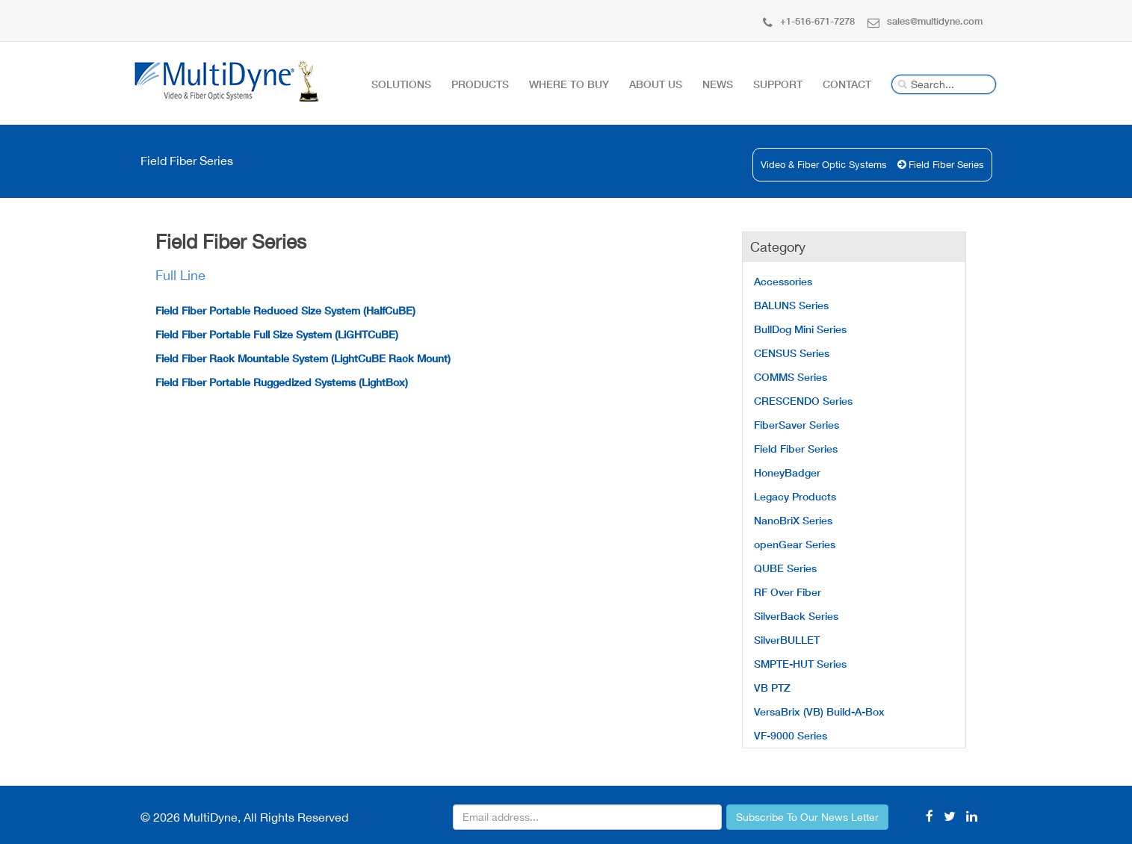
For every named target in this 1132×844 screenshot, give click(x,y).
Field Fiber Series (946, 164)
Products (480, 84)
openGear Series (794, 544)
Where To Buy (569, 84)
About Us (655, 84)
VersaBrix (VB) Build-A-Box (819, 711)
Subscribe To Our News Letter (807, 817)
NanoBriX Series (793, 520)
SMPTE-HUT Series (800, 663)
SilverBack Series (796, 615)
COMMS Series (790, 376)
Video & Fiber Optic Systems (824, 164)
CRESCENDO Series (803, 400)
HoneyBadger (787, 472)
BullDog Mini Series (800, 329)
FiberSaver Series (796, 424)
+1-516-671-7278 (809, 21)
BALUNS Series (791, 305)
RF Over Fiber (787, 592)
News (717, 84)
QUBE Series (785, 568)
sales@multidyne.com (925, 21)
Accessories (783, 281)
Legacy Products (795, 496)
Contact (847, 84)
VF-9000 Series (790, 735)
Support (777, 84)
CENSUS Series (791, 353)
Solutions (401, 84)
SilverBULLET (787, 639)
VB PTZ (772, 687)
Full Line (180, 275)
